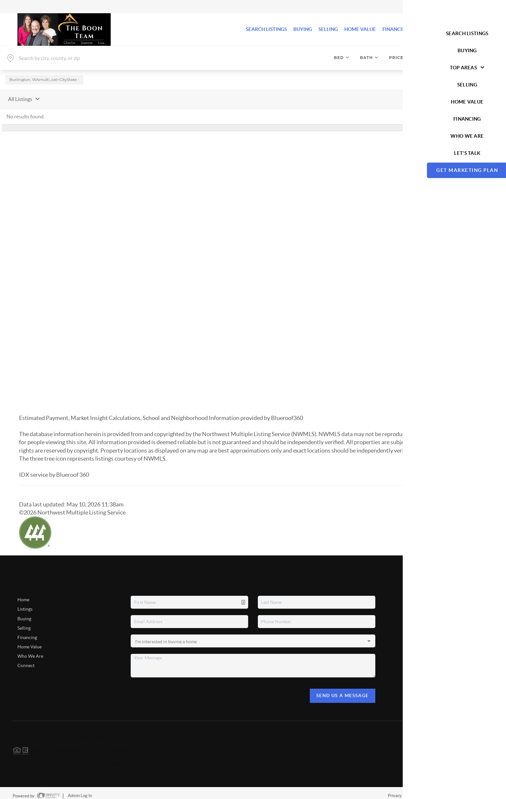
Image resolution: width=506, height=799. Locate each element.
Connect (26, 660)
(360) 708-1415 (440, 676)
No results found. (25, 111)
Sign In (481, 7)
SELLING (328, 29)
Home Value (29, 641)
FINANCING (395, 29)
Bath (369, 57)
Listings (25, 604)
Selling (24, 622)
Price (399, 57)
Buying (24, 613)
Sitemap (485, 790)
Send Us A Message (342, 690)
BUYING (302, 29)
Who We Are (30, 651)
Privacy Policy (401, 790)
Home (23, 594)
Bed (342, 57)
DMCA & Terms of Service (446, 790)
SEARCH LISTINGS (266, 29)
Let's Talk (467, 29)
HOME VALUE (360, 29)
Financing (27, 632)
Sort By (424, 94)
